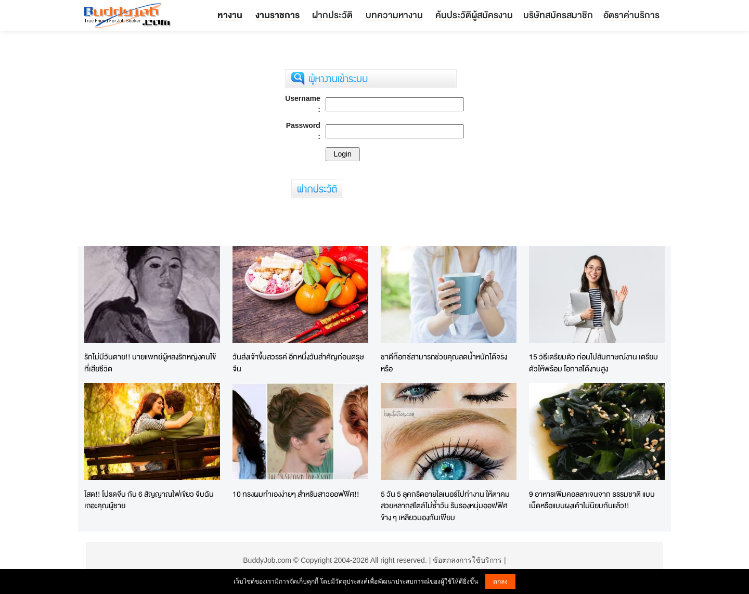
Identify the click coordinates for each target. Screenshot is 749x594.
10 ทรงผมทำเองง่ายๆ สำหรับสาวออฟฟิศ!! (296, 494)
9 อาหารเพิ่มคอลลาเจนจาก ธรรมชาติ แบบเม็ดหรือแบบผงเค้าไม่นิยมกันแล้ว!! (592, 500)
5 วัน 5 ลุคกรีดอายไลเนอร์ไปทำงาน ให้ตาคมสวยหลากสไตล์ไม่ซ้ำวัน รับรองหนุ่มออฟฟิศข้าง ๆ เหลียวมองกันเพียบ (445, 505)
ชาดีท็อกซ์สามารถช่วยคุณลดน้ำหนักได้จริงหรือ (444, 363)
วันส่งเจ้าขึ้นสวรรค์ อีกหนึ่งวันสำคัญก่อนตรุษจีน (298, 363)
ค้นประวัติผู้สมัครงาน (474, 15)
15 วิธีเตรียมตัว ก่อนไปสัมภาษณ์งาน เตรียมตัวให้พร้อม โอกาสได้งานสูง (593, 363)
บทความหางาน (394, 15)
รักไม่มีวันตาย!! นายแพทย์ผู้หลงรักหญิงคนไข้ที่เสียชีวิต (150, 363)
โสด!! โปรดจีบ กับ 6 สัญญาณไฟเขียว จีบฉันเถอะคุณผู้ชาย (149, 500)
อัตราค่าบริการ (631, 15)
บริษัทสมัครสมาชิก (558, 15)
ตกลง (500, 581)
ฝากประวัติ (332, 15)
